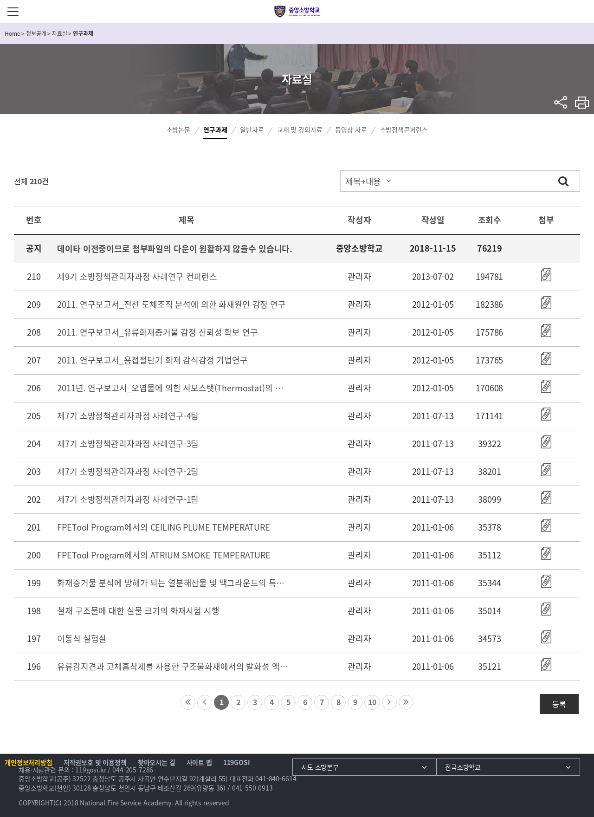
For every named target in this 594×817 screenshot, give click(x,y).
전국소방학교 (463, 767)
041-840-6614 (275, 778)
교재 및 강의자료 (300, 129)
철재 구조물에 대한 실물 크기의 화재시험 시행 (138, 610)
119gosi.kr (90, 769)
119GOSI (236, 762)
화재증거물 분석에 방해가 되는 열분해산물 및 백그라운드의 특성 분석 (173, 583)
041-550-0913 (252, 787)
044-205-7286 (132, 769)
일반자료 (252, 129)
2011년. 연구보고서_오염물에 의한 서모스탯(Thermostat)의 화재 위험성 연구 (173, 388)
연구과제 (215, 129)
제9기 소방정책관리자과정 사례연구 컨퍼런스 (137, 276)
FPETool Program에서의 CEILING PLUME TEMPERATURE (163, 527)
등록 (559, 703)
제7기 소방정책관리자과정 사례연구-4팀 (128, 415)
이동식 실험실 (81, 638)
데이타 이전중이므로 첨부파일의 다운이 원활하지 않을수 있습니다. (174, 248)
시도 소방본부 (320, 767)
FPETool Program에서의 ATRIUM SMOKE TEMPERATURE (164, 555)
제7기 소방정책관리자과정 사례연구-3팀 (128, 443)
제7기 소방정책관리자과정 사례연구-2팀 (128, 471)
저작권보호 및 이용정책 (95, 762)
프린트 (582, 102)
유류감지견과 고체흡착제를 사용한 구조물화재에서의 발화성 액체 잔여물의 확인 (173, 666)
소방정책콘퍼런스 (404, 129)
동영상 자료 (351, 129)
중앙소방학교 (297, 12)
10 (372, 701)
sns (561, 102)
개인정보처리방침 (28, 762)
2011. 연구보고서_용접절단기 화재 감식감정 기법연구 (152, 360)
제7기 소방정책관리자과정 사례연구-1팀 (128, 499)
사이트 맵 (199, 762)
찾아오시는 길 (156, 762)
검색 (563, 181)
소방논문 (178, 129)
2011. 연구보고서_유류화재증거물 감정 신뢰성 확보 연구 (157, 332)
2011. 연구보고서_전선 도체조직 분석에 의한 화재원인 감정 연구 (171, 304)
